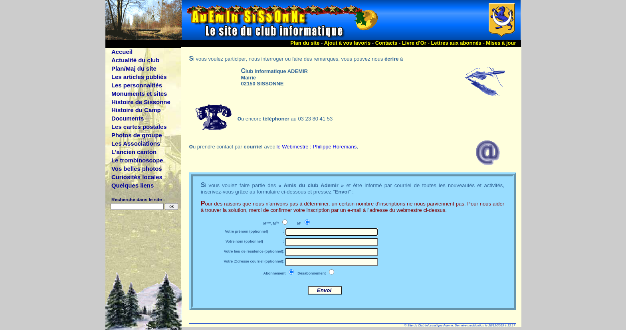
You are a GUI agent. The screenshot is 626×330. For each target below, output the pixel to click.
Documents (127, 118)
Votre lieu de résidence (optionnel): (254, 251)
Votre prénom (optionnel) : (254, 231)
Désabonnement (311, 273)
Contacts (386, 43)
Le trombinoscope (137, 160)
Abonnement (274, 273)
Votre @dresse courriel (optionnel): (254, 261)
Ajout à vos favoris (347, 43)
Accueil (122, 51)
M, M (271, 223)
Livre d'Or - (416, 43)
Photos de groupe (136, 135)
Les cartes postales (139, 126)
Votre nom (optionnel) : (255, 241)
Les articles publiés (139, 76)
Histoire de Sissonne (140, 102)
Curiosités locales (136, 177)
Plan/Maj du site (133, 68)
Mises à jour (501, 43)
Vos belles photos (136, 168)
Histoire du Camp (136, 110)
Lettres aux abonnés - (458, 43)
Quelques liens (132, 185)
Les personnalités (136, 85)
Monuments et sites (139, 93)
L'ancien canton (133, 151)
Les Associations (135, 143)
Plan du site (304, 43)
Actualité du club (135, 60)
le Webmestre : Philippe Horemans (317, 147)
